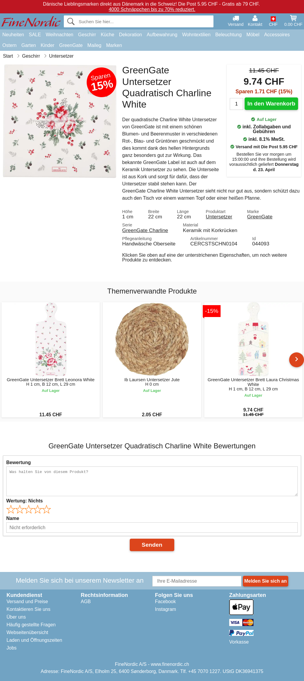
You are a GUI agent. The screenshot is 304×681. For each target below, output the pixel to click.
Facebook (165, 601)
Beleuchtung (228, 34)
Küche (107, 34)
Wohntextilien (196, 34)
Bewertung (18, 462)
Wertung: (24, 500)
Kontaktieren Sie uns (28, 609)
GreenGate (71, 45)
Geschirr (87, 34)
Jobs (12, 647)
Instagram (165, 609)
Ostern (9, 45)
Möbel (252, 34)
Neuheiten (13, 34)
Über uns (16, 616)
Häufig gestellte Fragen (31, 624)
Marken (114, 45)
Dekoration (130, 34)
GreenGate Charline (145, 230)
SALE (35, 34)
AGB (86, 601)
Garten (28, 45)
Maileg (94, 45)
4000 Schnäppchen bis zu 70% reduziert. (152, 9)
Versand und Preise (27, 601)
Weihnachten (59, 34)
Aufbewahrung (162, 34)
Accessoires (277, 34)
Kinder (47, 45)
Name (12, 518)
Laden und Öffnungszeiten (34, 640)
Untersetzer (219, 217)
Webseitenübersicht (27, 632)
